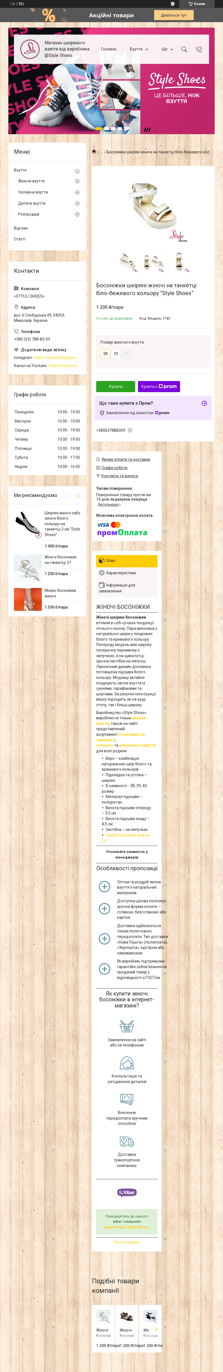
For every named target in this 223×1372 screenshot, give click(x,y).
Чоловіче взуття (33, 192)
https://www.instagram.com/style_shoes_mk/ (57, 357)
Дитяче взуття (31, 203)
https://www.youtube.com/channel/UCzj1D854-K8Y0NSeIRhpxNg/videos (65, 365)
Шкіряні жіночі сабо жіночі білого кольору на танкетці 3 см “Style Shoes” (62, 524)
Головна (108, 49)
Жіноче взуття (31, 181)
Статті (19, 239)
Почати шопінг (127, 1242)
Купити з (159, 386)
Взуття (136, 49)
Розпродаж (28, 214)
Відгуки (21, 228)
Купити (115, 386)
